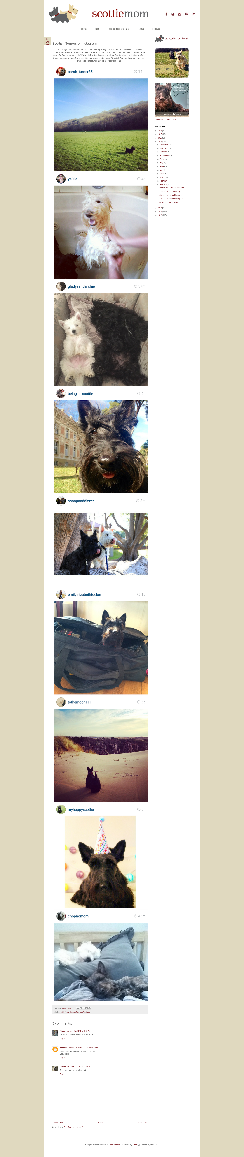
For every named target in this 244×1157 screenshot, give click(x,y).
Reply (62, 1039)
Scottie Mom (64, 1012)
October (163, 152)
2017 (160, 134)
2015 (160, 141)
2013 (160, 211)
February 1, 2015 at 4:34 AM (78, 1066)
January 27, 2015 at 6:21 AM (87, 1047)
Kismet (63, 1031)
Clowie (63, 1066)
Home (100, 1123)
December (164, 145)
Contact (156, 29)
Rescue (141, 29)
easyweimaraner (67, 1047)
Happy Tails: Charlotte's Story (171, 188)
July (162, 163)
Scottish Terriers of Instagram (81, 1012)
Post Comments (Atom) (73, 1127)
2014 (160, 208)
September (164, 156)
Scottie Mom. (114, 1145)
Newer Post (58, 1123)
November (164, 148)
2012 (160, 215)
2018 (160, 130)
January (163, 185)
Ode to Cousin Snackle (168, 202)
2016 (160, 138)
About (84, 29)
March (163, 177)
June (162, 166)
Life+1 (135, 1145)
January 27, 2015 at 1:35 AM (79, 1031)
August (163, 159)
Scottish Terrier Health (119, 29)
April (162, 174)
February (164, 181)
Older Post (142, 1123)
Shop (97, 29)
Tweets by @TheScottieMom (167, 119)
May (162, 170)
